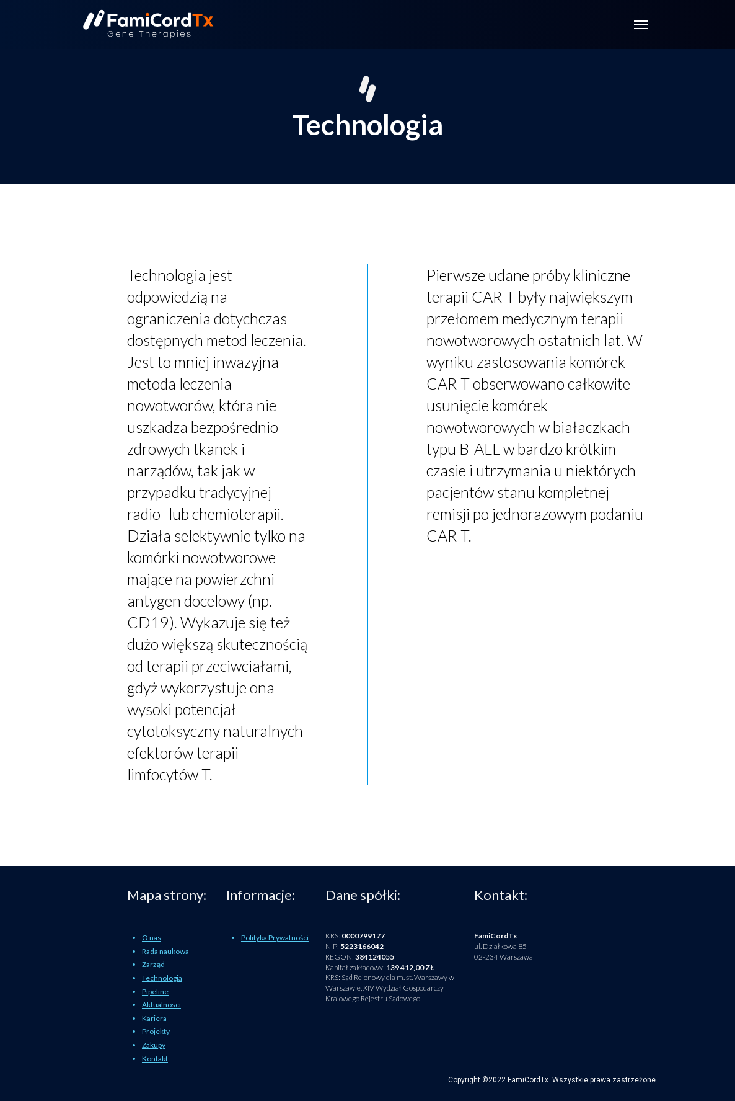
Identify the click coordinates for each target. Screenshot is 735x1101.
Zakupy (153, 1045)
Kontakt (155, 1058)
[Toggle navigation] (641, 25)
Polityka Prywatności (275, 937)
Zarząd (153, 964)
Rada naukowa (165, 951)
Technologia (162, 978)
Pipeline (155, 991)
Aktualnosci (161, 1004)
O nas (151, 937)
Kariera (154, 1018)
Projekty (156, 1031)
